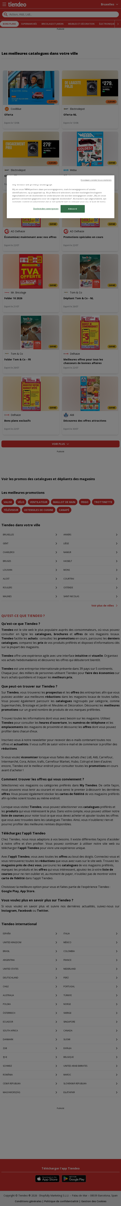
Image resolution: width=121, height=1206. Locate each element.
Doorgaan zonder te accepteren (96, 180)
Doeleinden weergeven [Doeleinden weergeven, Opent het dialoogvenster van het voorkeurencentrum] (45, 208)
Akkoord (72, 208)
